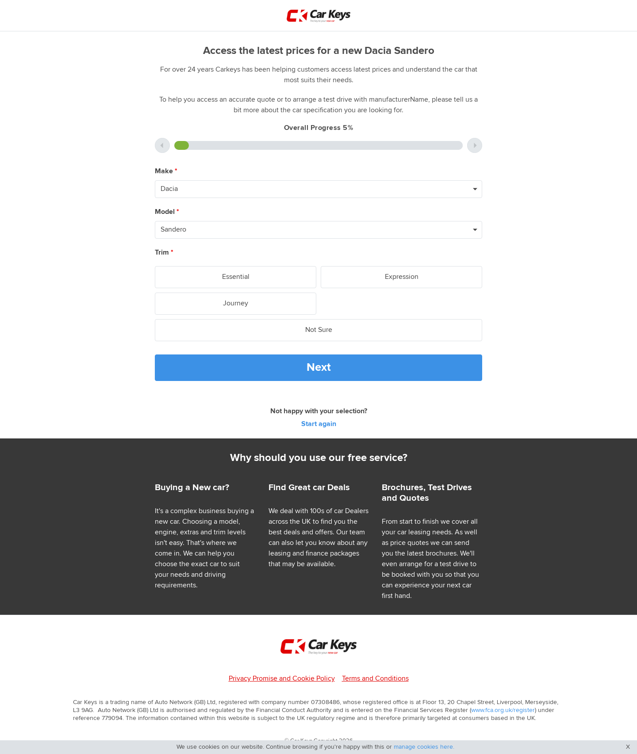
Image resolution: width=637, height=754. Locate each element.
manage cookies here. (424, 746)
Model (167, 212)
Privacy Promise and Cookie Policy (282, 678)
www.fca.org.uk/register (503, 710)
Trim (164, 252)
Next (319, 367)
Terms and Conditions (375, 678)
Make (166, 171)
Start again (318, 424)
